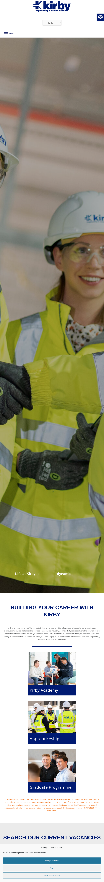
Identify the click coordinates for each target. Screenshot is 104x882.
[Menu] (9, 33)
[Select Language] (52, 23)
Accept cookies (52, 860)
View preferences (52, 875)
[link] (100, 17)
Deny (52, 868)
